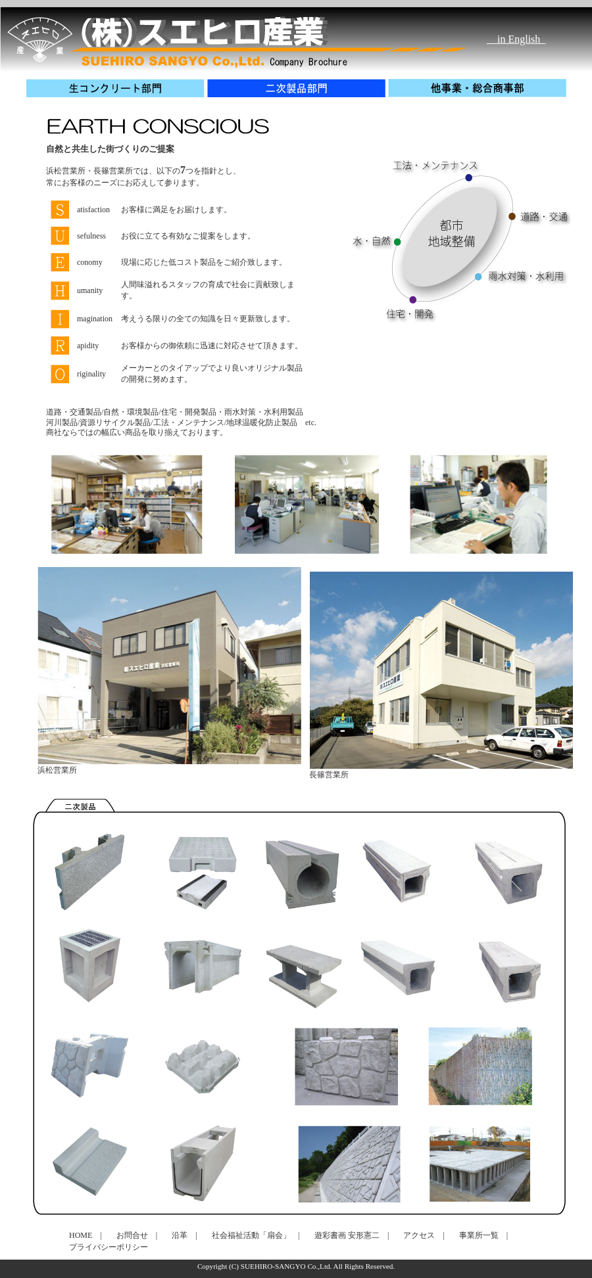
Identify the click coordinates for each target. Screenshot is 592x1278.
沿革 (179, 1235)
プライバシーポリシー (108, 1247)
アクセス (419, 1235)
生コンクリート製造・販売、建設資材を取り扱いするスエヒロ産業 (171, 33)
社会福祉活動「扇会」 (251, 1235)
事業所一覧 (479, 1235)
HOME (80, 1235)
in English (516, 36)
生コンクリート (116, 88)
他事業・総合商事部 (478, 88)
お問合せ (132, 1235)
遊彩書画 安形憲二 (347, 1235)
